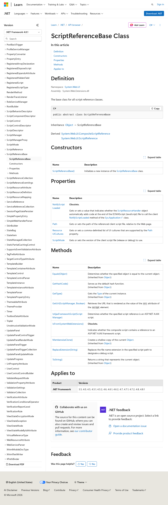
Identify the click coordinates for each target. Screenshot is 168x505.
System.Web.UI (72, 86)
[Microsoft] (6, 4)
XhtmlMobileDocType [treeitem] (17, 449)
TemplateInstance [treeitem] (15, 282)
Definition (59, 51)
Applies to (59, 68)
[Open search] (152, 5)
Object (69, 125)
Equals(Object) (59, 273)
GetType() (57, 293)
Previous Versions (30, 490)
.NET (62, 24)
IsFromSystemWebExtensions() (68, 323)
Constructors (60, 55)
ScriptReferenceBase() (63, 171)
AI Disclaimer (10, 490)
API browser (74, 24)
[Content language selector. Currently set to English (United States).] (19, 482)
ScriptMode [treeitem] (13, 144)
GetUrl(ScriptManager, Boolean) (68, 303)
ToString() (57, 359)
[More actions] (160, 25)
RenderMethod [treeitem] (14, 92)
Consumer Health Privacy (96, 490)
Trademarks (138, 490)
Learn (54, 24)
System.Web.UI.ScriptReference (79, 138)
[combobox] (23, 32)
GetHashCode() (60, 283)
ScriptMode (58, 240)
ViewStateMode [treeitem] (15, 425)
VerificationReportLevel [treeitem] (18, 406)
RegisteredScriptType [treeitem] (17, 87)
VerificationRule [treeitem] (14, 411)
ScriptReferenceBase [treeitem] (19, 158)
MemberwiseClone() (62, 339)
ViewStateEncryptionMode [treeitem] (20, 416)
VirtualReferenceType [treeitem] (17, 435)
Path (54, 224)
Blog (45, 490)
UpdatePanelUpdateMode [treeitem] (20, 354)
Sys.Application (112, 217)
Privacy (72, 490)
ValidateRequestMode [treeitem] (18, 378)
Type (99, 293)
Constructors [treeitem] (16, 163)
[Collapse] (37, 25)
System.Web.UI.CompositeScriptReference (85, 133)
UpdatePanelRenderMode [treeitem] (20, 340)
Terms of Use (121, 490)
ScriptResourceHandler (129, 210)
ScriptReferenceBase (127, 171)
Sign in (160, 4)
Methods (58, 64)
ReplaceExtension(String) (65, 349)
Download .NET (154, 13)
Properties (59, 60)
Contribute (59, 490)
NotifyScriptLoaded (79, 217)
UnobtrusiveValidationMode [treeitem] (21, 325)
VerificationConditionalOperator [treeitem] (23, 401)
